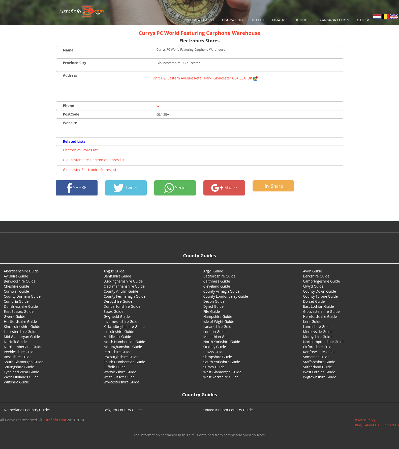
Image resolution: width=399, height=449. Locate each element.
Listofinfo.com (54, 419)
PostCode (71, 114)
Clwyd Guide (313, 286)
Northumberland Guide (23, 346)
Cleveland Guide (216, 286)
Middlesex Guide (117, 336)
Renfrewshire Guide (319, 351)
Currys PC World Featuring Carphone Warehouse (199, 33)
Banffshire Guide (117, 276)
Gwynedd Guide (117, 316)
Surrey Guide (214, 366)
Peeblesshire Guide (20, 351)
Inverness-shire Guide (121, 321)
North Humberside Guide (124, 341)
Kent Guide (312, 321)
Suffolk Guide (115, 366)
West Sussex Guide (119, 377)
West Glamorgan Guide (222, 372)
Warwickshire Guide (120, 372)
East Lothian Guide (318, 306)
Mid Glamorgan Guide (22, 336)
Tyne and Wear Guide (21, 372)
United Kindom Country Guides (229, 409)
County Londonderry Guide (225, 296)
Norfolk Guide (15, 341)
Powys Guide (214, 351)
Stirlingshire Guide (19, 366)
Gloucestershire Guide (321, 311)
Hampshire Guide (217, 316)
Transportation (333, 20)
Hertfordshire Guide (20, 321)
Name (68, 50)
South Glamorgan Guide (23, 361)
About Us (372, 425)
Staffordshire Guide (319, 361)
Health (257, 20)
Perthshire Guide (117, 351)
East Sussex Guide (19, 311)
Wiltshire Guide (16, 382)
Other (363, 20)
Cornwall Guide (16, 291)
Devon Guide (214, 301)
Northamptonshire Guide (323, 341)
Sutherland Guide (317, 366)
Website (70, 122)
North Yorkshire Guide (221, 341)
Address (70, 75)
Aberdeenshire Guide (21, 271)
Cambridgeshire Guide (321, 281)
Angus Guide (114, 271)
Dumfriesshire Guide (21, 306)
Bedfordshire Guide (219, 276)
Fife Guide (211, 311)
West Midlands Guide (21, 377)
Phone (68, 105)
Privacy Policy (365, 420)
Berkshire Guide (316, 276)
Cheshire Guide (16, 286)
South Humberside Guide (124, 361)
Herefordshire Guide (320, 316)
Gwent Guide (14, 316)
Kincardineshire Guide (22, 326)
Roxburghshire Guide (121, 356)
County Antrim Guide (121, 291)
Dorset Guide (314, 301)
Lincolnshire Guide (119, 331)
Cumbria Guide (16, 301)
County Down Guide (319, 291)
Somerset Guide (316, 356)
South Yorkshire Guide (221, 361)
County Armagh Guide (221, 291)
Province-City (74, 62)
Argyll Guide (213, 271)
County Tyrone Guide (320, 296)
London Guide (215, 331)
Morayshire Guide (317, 336)
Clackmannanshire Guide (124, 286)
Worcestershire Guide (121, 382)
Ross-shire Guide (18, 356)
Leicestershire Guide (20, 331)
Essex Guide (114, 311)
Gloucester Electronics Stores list (89, 169)
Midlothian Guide (217, 336)
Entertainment (199, 20)
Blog (358, 425)
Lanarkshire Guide (218, 326)
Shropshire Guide (217, 356)
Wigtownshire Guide (319, 377)
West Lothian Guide (319, 372)
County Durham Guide (22, 296)
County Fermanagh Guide (125, 296)
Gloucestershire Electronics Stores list (94, 159)
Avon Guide (312, 271)
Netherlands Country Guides (27, 409)
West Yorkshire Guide (221, 377)
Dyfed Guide (213, 306)
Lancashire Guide (317, 326)
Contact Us (390, 425)
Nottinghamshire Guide (123, 346)
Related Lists (74, 141)
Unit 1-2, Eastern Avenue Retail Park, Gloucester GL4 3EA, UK (205, 78)
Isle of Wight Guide (218, 321)
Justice (302, 20)
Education (232, 20)
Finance (280, 20)
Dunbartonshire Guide (122, 306)
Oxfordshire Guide (318, 346)
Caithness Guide (216, 281)
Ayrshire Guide (16, 276)
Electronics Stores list (80, 150)
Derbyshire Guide (118, 301)
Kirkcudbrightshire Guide (124, 326)
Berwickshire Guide (20, 281)
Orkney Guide (214, 346)
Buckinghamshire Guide (123, 281)
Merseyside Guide (317, 331)
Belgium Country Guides (123, 409)
